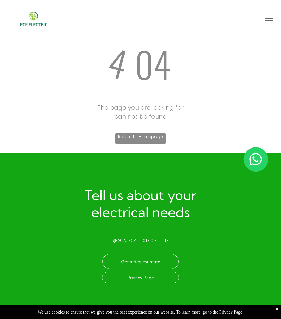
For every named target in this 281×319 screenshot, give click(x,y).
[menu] (269, 18)
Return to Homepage (140, 136)
